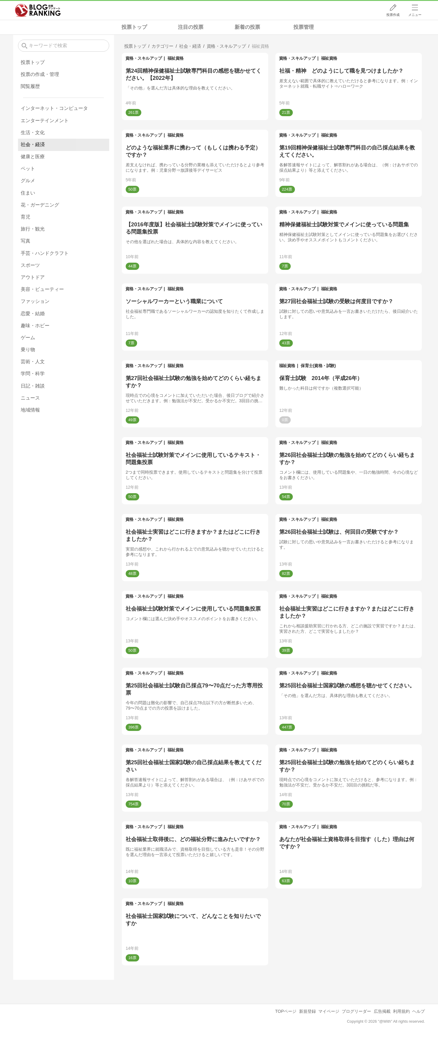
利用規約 (401, 1011)
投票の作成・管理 (40, 74)
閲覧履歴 (30, 86)
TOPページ (285, 1011)
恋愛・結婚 (33, 313)
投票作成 (393, 15)
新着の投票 (247, 27)
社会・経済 (33, 144)
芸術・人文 (33, 361)
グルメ (28, 180)
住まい (28, 192)
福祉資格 (175, 58)
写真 (25, 240)
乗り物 (28, 349)
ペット (28, 168)
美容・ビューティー (42, 289)
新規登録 (307, 1011)
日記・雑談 (33, 385)
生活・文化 (33, 132)
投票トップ (134, 27)
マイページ (328, 1011)
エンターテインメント (45, 120)
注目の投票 (190, 27)
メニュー (415, 15)
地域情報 (30, 409)
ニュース (30, 397)
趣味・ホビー (35, 325)
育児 (25, 216)
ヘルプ (418, 1011)
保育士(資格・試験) (318, 365)
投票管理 (303, 27)
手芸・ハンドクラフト (45, 253)
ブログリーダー (356, 1011)
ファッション (35, 301)
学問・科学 (33, 373)
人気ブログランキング (38, 10)
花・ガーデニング (40, 204)
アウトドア (33, 277)
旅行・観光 (33, 228)
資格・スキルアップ (143, 58)
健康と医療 (33, 156)
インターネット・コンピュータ (54, 108)
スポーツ (30, 265)
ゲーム (28, 337)
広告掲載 (382, 1011)
